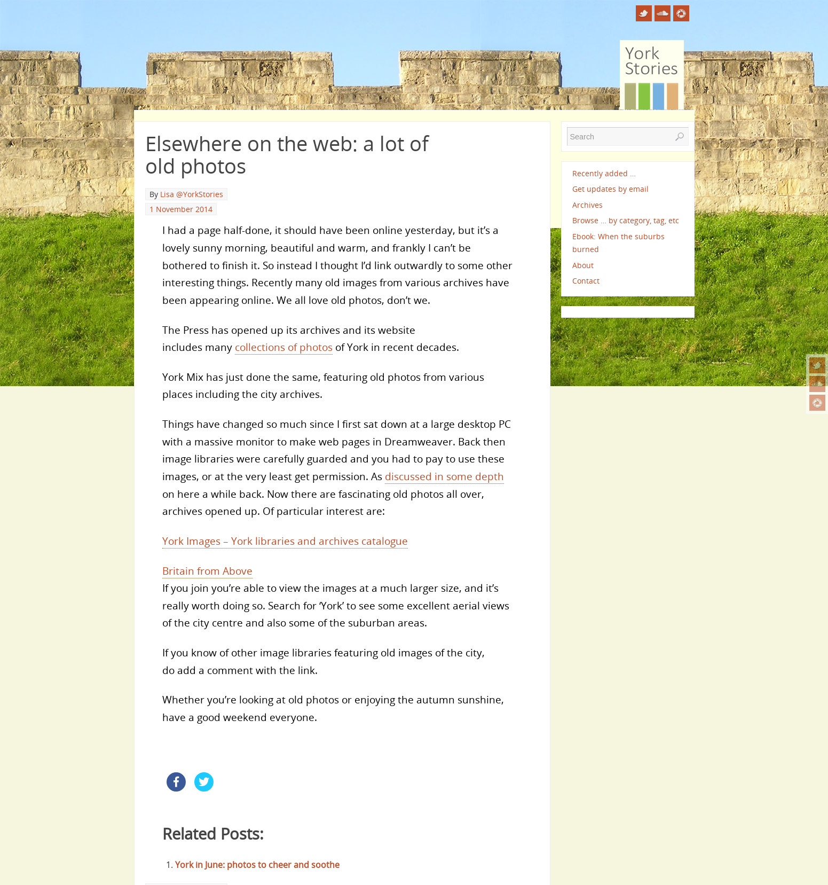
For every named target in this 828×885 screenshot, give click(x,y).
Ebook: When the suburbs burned (618, 242)
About (583, 265)
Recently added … (604, 173)
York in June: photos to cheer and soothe (257, 865)
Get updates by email (610, 189)
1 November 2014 (180, 209)
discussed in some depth (444, 476)
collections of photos (284, 347)
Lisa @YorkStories (191, 194)
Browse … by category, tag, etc (625, 220)
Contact (586, 281)
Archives (587, 205)
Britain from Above (207, 570)
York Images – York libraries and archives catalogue (285, 541)
